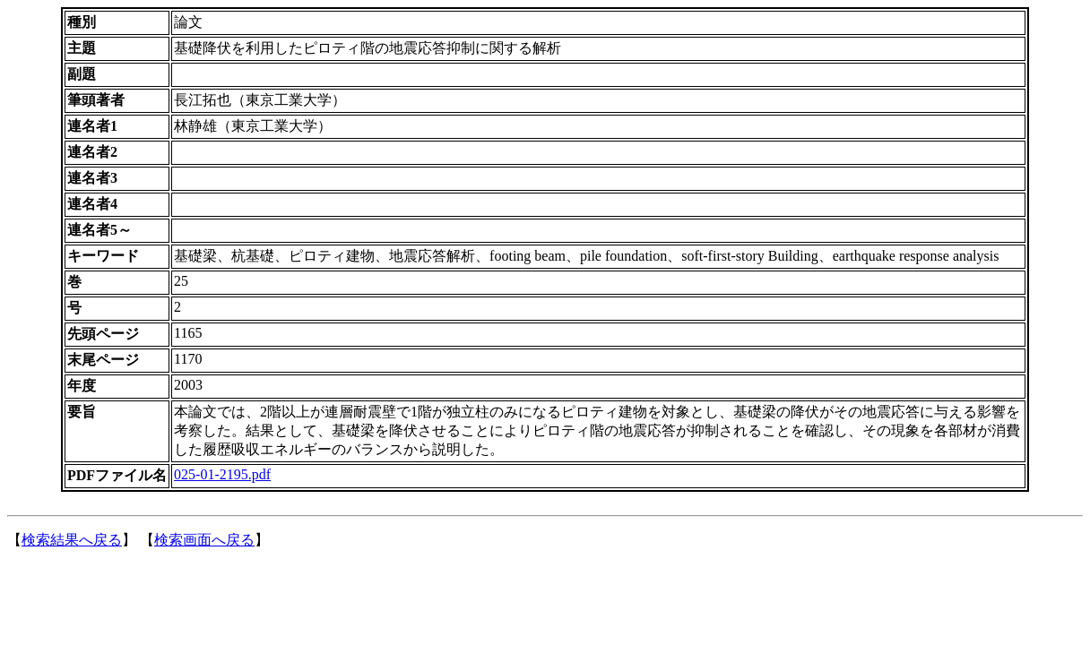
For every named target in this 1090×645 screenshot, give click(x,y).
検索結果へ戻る (72, 539)
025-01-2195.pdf (222, 474)
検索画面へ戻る (204, 539)
